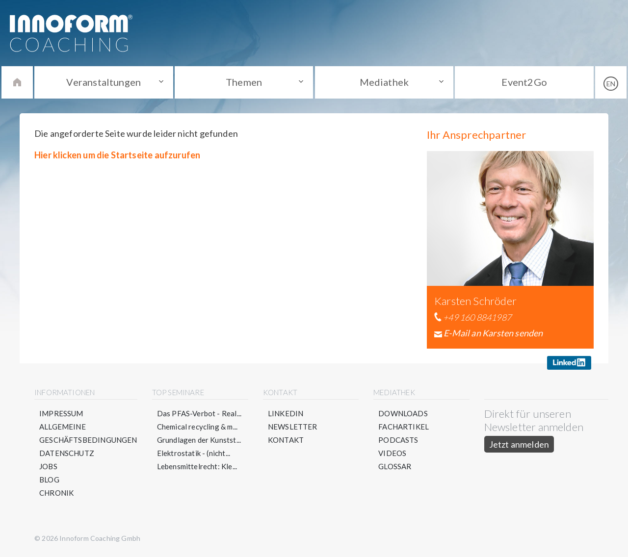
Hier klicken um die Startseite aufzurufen (117, 155)
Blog (49, 479)
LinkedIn (285, 413)
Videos (392, 453)
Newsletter (292, 426)
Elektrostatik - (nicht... (194, 453)
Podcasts (398, 439)
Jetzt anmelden (519, 444)
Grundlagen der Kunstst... (199, 439)
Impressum (61, 413)
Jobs (48, 466)
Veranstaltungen (103, 82)
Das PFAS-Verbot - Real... (199, 413)
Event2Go (524, 82)
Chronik (56, 492)
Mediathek (384, 82)
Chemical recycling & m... (197, 426)
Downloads (403, 413)
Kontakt (286, 439)
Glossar (394, 466)
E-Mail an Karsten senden (493, 333)
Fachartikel (403, 426)
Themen (244, 82)
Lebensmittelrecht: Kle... (197, 466)
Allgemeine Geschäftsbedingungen (88, 433)
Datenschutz (66, 453)
